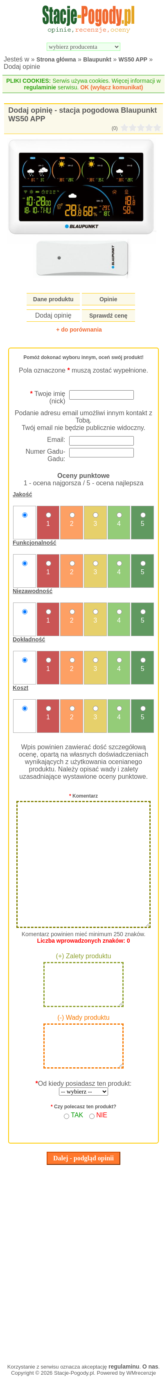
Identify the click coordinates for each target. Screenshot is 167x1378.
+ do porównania (79, 329)
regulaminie (40, 87)
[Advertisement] (83, 1262)
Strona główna (56, 59)
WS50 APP (133, 59)
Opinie (108, 299)
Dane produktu (53, 299)
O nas (150, 1366)
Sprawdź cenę (108, 315)
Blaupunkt (97, 59)
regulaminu (123, 1366)
